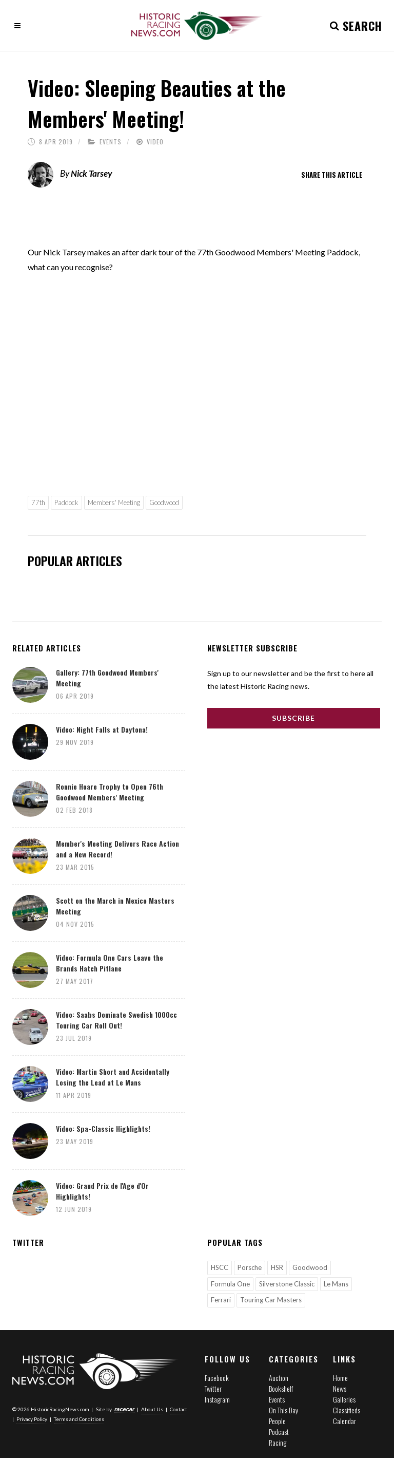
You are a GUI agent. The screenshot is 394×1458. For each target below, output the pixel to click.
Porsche (250, 1267)
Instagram (217, 1399)
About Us (152, 1409)
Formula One (230, 1284)
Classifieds (346, 1410)
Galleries (344, 1399)
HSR (277, 1267)
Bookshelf (281, 1388)
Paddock (66, 502)
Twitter (213, 1388)
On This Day (283, 1410)
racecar (124, 1409)
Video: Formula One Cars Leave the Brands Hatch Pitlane (109, 963)
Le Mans (336, 1284)
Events (111, 141)
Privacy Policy (31, 1419)
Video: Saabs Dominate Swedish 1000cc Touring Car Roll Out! (116, 1020)
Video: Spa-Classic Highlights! (103, 1128)
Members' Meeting (114, 502)
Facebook (217, 1377)
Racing (277, 1442)
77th (38, 502)
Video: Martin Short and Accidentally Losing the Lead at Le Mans (112, 1077)
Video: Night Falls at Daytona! (102, 729)
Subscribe (293, 718)
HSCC (219, 1267)
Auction (278, 1377)
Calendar (344, 1420)
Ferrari (221, 1300)
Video (155, 141)
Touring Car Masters (271, 1300)
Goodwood (164, 502)
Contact (178, 1409)
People (277, 1420)
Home (340, 1377)
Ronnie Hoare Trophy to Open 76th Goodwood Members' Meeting (109, 791)
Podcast (279, 1431)
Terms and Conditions (79, 1419)
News (339, 1388)
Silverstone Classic (286, 1284)
